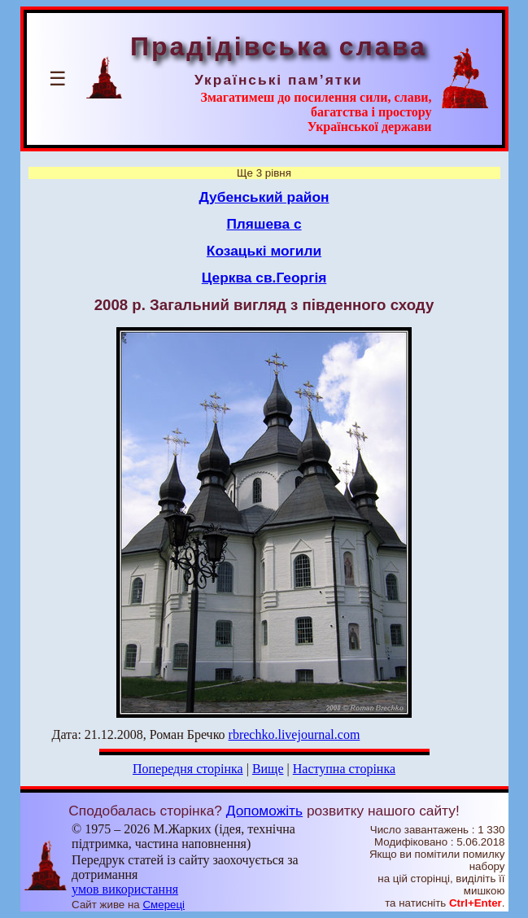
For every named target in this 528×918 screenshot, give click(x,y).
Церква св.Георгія (264, 277)
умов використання (125, 889)
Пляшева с (263, 224)
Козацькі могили (264, 251)
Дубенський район (264, 197)
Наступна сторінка (344, 769)
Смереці (163, 904)
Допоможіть (264, 810)
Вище (268, 769)
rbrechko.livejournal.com (294, 734)
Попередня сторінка (188, 769)
